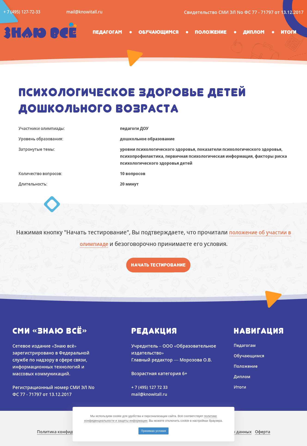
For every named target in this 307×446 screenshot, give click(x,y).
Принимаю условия (153, 431)
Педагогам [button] (107, 32)
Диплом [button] (253, 32)
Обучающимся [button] (158, 32)
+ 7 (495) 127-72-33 (23, 12)
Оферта (274, 431)
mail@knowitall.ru (88, 12)
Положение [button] (211, 32)
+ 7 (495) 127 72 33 (150, 387)
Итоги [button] (288, 32)
